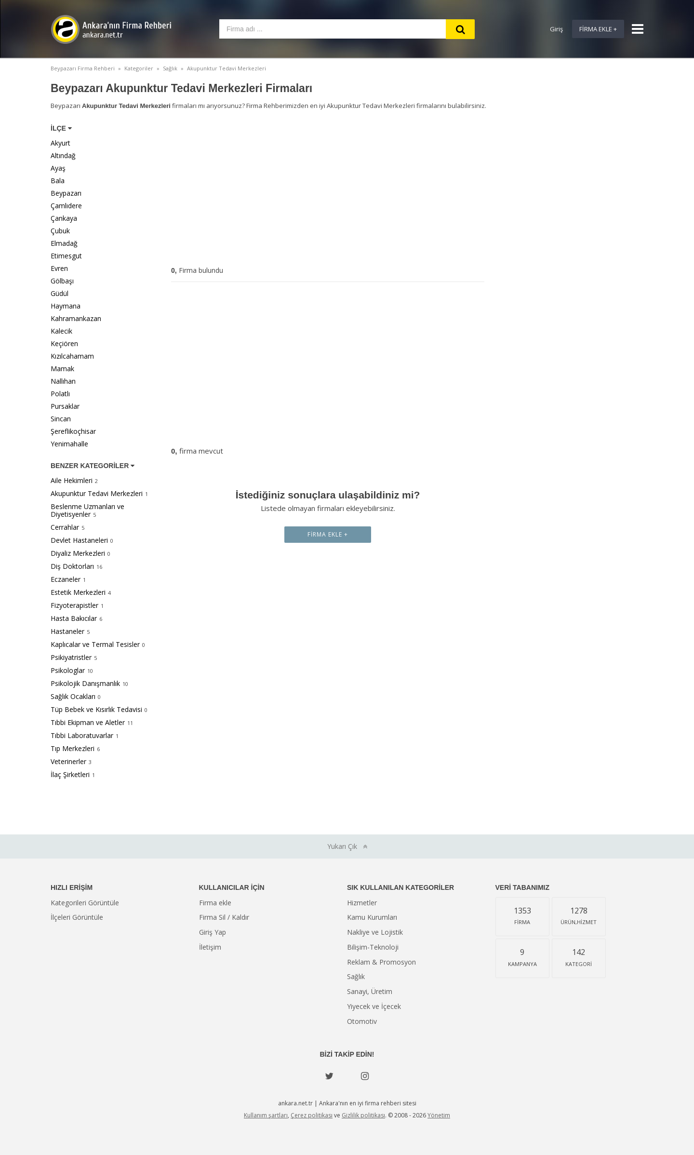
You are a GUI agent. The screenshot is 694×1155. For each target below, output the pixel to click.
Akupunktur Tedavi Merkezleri (97, 493)
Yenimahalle (69, 443)
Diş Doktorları (72, 566)
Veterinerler (68, 761)
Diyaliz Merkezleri (78, 553)
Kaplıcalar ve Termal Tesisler (95, 644)
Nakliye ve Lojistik (375, 932)
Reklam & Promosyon (381, 962)
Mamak (62, 368)
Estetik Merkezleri (78, 592)
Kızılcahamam (72, 356)
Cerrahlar (65, 527)
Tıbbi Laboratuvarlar (82, 735)
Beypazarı (66, 193)
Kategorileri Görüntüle (85, 902)
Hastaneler (67, 631)
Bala (58, 180)
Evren (59, 268)
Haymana (65, 305)
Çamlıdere (66, 205)
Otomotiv (362, 1021)
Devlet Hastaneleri (79, 540)
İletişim (210, 947)
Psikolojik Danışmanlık (85, 683)
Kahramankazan (76, 318)
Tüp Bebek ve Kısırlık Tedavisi (96, 709)
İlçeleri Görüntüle (77, 917)
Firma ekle (215, 902)
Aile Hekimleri (72, 480)
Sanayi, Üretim (369, 991)
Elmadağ (64, 243)
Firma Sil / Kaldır (224, 917)
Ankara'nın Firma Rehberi (111, 29)
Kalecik (61, 331)
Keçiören (64, 343)
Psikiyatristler (71, 657)
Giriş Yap (212, 932)
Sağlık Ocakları (73, 696)
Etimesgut (66, 255)
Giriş (556, 29)
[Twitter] (329, 1076)
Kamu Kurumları (372, 917)
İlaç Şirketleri (70, 774)
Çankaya (64, 218)
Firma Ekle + (598, 29)
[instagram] (365, 1076)
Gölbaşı (62, 280)
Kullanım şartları (266, 1115)
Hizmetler (362, 902)
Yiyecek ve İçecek (374, 1006)
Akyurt (60, 143)
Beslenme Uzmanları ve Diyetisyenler (87, 510)
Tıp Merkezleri (72, 748)
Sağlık (356, 976)
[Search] (460, 29)
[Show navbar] (633, 29)
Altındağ (63, 155)
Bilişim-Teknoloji (373, 947)
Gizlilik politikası (363, 1115)
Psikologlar (68, 670)
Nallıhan (63, 381)
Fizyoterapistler (74, 605)
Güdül (59, 293)
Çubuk (60, 230)
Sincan (61, 418)
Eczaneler (65, 579)
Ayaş (58, 168)
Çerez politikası (312, 1115)
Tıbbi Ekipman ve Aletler (88, 722)
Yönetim (438, 1115)
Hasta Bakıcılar (74, 618)
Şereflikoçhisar (73, 431)
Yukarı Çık (347, 846)
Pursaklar (65, 406)
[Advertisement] (327, 189)
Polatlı (60, 393)
